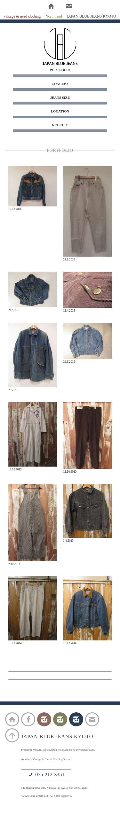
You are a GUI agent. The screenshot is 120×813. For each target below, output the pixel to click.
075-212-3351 (46, 775)
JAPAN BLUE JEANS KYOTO (60, 46)
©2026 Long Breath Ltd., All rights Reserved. (46, 795)
